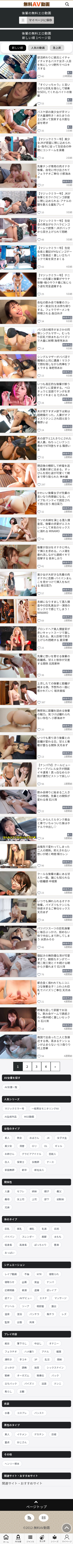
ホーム (6, 1538)
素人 (7, 1138)
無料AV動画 (42, 1527)
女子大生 (62, 1138)
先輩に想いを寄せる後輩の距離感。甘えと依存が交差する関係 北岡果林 (53, 659)
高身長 (23, 1245)
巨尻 (56, 1229)
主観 (21, 1391)
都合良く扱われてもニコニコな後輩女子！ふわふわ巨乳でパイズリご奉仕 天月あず (54, 988)
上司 (34, 1199)
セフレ (21, 1191)
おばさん (34, 1138)
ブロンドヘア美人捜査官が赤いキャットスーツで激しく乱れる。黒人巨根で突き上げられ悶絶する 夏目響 (53, 634)
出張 (19, 1322)
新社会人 (39, 1170)
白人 (7, 1162)
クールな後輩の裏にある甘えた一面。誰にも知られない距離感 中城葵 (53, 877)
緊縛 (7, 1375)
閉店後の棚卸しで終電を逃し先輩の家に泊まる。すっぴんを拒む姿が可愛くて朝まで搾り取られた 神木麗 (53, 471)
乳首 (44, 1229)
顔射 (59, 1359)
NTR (39, 1274)
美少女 (8, 1146)
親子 (46, 1191)
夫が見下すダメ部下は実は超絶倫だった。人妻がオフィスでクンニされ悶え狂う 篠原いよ (53, 416)
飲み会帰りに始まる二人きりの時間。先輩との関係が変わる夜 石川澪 (53, 795)
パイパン (9, 1236)
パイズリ (29, 1383)
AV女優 (18, 1539)
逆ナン (8, 1298)
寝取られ (54, 1274)
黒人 (7, 1434)
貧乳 (19, 1229)
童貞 (7, 1442)
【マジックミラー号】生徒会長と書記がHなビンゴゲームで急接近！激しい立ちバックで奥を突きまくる (54, 253)
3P (35, 1359)
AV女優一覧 (11, 1087)
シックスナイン (55, 1367)
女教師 (35, 1162)
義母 (7, 1199)
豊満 (56, 1245)
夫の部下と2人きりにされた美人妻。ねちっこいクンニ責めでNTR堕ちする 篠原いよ (54, 443)
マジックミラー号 (14, 1108)
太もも (58, 1236)
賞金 (36, 1282)
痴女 (7, 1343)
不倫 (26, 1274)
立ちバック (11, 1383)
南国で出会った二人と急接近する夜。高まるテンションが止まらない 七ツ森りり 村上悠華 (54, 1042)
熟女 (19, 1138)
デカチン (39, 1434)
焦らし (8, 1391)
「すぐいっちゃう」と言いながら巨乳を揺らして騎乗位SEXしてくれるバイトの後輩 (54, 90)
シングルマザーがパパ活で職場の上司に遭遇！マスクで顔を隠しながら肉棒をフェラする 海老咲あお (53, 362)
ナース (50, 1162)
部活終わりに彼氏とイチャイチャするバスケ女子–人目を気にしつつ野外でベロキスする (54, 62)
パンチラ (34, 1314)
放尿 (36, 1367)
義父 (59, 1191)
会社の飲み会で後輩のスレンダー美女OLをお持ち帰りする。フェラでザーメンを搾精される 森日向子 (54, 307)
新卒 (24, 1170)
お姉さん (9, 1154)
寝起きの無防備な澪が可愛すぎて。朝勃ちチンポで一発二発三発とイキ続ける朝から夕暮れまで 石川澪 (53, 961)
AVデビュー (25, 1298)
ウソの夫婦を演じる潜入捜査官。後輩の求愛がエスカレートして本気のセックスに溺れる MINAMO (53, 525)
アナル (45, 1351)
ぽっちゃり (40, 1245)
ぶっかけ (9, 1367)
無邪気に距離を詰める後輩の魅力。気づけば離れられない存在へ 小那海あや (53, 714)
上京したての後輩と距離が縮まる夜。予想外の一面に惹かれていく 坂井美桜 (53, 687)
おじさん (22, 1442)
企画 (24, 1282)
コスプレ (22, 1413)
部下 (46, 1199)
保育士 (21, 1162)
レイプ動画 (11, 1274)
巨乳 (7, 1229)
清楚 (21, 1146)
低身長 (8, 1245)
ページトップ (36, 1506)
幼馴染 (60, 1199)
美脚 (44, 1236)
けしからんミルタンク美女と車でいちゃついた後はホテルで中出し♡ (53, 823)
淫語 (43, 1383)
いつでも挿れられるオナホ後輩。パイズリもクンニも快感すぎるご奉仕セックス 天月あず (53, 906)
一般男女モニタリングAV (45, 1108)
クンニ (57, 1383)
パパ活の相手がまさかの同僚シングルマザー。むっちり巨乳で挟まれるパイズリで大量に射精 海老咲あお (53, 335)
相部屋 (40, 1306)
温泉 (7, 1314)
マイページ (67, 1539)
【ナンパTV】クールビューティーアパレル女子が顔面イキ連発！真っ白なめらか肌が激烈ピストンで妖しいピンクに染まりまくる (53, 770)
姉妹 (34, 1191)
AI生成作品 (11, 1116)
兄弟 (7, 1207)
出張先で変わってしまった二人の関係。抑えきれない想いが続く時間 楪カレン (53, 850)
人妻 (7, 1191)
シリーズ (55, 1539)
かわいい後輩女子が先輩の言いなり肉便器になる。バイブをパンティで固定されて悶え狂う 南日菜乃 (53, 498)
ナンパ (50, 1282)
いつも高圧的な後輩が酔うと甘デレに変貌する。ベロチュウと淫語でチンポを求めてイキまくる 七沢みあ (53, 389)
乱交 (47, 1359)
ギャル (58, 1146)
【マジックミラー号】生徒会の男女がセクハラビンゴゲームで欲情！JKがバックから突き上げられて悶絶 (53, 226)
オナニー (54, 1343)
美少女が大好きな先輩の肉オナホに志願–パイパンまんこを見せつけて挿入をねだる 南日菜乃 (54, 580)
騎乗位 (40, 1375)
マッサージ (60, 1298)
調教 (24, 1367)
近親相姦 (9, 1290)
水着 (7, 1413)
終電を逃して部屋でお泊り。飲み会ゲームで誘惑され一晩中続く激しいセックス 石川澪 (53, 1015)
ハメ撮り (29, 1351)
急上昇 (42, 1538)
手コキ (23, 1359)
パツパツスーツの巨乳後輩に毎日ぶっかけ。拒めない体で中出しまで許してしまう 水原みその (53, 933)
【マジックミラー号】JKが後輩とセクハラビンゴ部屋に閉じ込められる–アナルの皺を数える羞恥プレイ (54, 198)
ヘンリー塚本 (12, 1463)
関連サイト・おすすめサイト (22, 1483)
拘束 (31, 1322)
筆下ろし (22, 1343)
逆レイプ (51, 1290)
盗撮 (36, 1290)
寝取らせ (9, 1282)
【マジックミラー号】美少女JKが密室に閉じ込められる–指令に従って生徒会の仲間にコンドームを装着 (54, 144)
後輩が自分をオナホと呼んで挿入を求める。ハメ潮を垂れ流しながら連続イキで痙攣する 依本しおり (53, 552)
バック (55, 1375)
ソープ (25, 1306)
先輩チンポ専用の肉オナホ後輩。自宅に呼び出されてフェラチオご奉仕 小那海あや (54, 171)
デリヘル (9, 1306)
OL (45, 1146)
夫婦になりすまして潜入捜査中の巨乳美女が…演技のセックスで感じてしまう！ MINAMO (53, 607)
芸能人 (52, 1154)
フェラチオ (11, 1351)
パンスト (39, 1413)
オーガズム (23, 1375)
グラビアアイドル (31, 1154)
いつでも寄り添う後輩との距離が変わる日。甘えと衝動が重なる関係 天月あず (53, 741)
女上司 (21, 1199)
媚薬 (58, 1351)
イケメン (22, 1434)
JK (48, 1138)
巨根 (53, 1434)
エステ (43, 1298)
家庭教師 (9, 1170)
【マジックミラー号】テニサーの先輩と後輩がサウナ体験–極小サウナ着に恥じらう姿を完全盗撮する (54, 280)
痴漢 (24, 1290)
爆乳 (31, 1229)
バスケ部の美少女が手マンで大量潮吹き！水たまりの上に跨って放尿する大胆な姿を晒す (53, 117)
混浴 (19, 1314)
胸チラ (50, 1314)
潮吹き (8, 1359)
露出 (53, 1306)
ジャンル (30, 1539)
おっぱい (9, 1252)
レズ (64, 1314)
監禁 (7, 1322)
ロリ (34, 1146)
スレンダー (28, 1236)
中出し (38, 1343)
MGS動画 (29, 1116)
